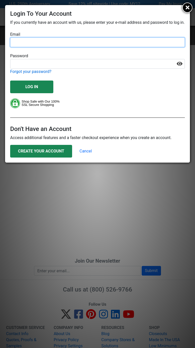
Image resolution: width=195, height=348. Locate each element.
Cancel (85, 151)
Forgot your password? (30, 71)
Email (15, 34)
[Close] (187, 8)
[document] (97, 84)
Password (19, 55)
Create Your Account (41, 151)
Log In (31, 86)
